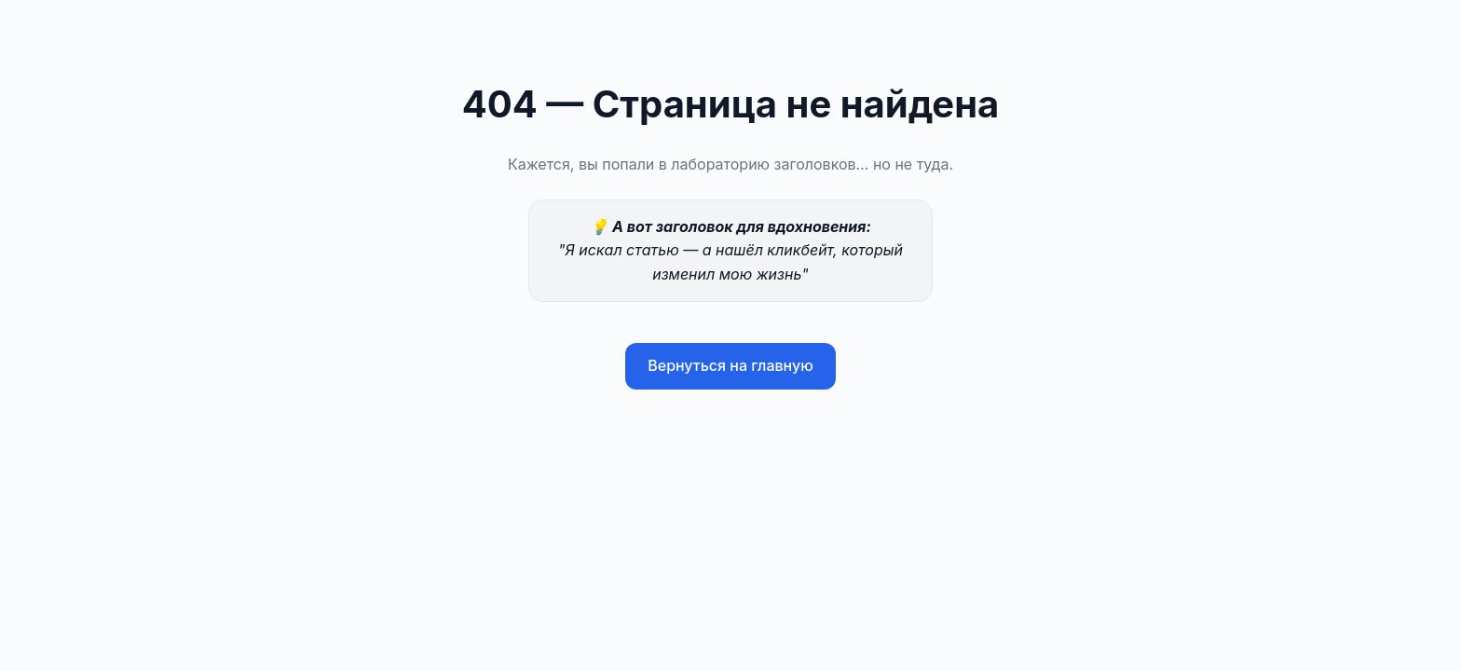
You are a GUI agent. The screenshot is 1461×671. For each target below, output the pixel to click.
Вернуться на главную (730, 365)
